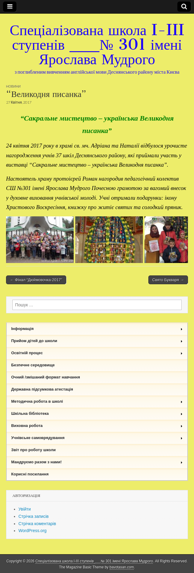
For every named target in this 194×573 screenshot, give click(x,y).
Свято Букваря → (168, 280)
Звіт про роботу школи (33, 450)
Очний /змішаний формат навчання (45, 377)
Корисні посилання (30, 474)
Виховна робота (97, 425)
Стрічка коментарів (37, 523)
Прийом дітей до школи (97, 340)
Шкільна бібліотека (97, 413)
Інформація (97, 328)
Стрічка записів (33, 516)
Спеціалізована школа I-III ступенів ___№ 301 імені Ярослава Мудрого (97, 44)
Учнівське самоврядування (97, 437)
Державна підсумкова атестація (42, 389)
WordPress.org (32, 530)
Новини (13, 86)
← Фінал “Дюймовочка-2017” (36, 280)
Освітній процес (97, 353)
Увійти (24, 509)
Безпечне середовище (33, 365)
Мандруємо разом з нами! (97, 462)
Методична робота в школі (97, 401)
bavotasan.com (122, 567)
